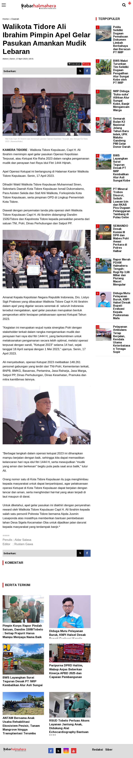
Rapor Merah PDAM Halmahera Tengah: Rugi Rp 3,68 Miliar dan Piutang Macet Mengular (121, 272)
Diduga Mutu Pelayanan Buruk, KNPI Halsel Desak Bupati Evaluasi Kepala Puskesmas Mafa (121, 306)
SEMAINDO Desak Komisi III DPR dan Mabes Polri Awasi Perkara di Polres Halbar (121, 238)
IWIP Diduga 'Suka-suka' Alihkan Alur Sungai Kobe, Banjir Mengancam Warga (121, 100)
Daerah (15, 19)
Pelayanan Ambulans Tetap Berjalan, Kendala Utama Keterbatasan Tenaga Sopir (121, 339)
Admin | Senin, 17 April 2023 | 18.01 (18, 59)
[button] (129, 1)
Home (6, 19)
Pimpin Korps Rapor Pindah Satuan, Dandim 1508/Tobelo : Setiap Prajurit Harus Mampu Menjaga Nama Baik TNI (23, 633)
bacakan (75, 64)
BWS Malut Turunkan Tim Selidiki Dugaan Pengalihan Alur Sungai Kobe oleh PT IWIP (121, 71)
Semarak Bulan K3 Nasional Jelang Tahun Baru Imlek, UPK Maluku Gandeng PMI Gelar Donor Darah (121, 132)
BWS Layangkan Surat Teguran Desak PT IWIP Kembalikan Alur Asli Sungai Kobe (121, 168)
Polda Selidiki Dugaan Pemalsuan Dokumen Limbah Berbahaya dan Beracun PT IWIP (121, 40)
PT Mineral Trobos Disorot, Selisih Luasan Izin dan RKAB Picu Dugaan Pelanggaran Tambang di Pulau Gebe (121, 203)
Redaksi (97, 749)
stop (86, 64)
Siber (109, 749)
